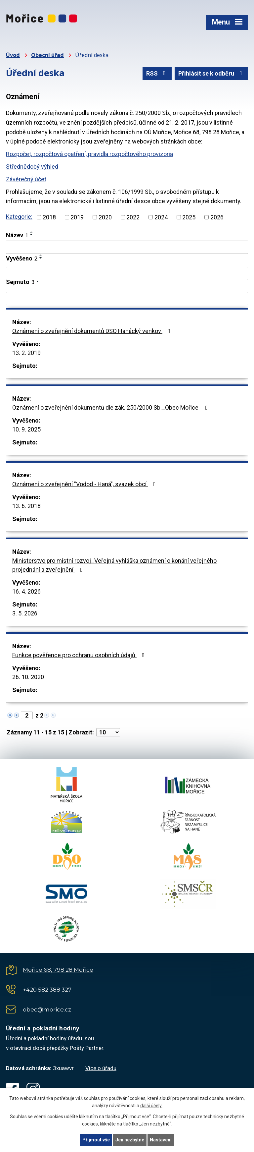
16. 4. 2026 (26, 591)
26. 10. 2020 (28, 676)
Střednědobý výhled (32, 166)
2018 (49, 217)
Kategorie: (19, 216)
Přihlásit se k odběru (211, 73)
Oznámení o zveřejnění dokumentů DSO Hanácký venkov (92, 330)
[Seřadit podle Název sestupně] (31, 234)
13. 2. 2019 (26, 352)
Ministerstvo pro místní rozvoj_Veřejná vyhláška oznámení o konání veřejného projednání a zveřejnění (114, 565)
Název (17, 235)
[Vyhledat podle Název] (127, 247)
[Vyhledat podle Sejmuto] (127, 298)
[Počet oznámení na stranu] (108, 732)
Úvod (13, 55)
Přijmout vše (96, 1139)
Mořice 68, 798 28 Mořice (58, 969)
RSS (157, 73)
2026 (217, 217)
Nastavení (161, 1139)
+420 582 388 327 (47, 989)
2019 (77, 217)
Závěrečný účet (26, 179)
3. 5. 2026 (24, 613)
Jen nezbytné (129, 1139)
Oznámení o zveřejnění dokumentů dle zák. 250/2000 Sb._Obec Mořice (111, 407)
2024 (161, 217)
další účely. (151, 1106)
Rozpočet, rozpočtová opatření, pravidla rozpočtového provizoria (89, 153)
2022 (133, 217)
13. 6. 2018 (26, 505)
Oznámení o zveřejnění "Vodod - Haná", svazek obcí (85, 484)
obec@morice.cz (47, 1009)
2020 (105, 217)
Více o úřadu (100, 1068)
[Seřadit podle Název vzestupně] (31, 232)
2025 (188, 217)
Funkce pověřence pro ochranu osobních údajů (79, 655)
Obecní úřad (47, 55)
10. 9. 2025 (26, 429)
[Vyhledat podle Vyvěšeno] (127, 273)
